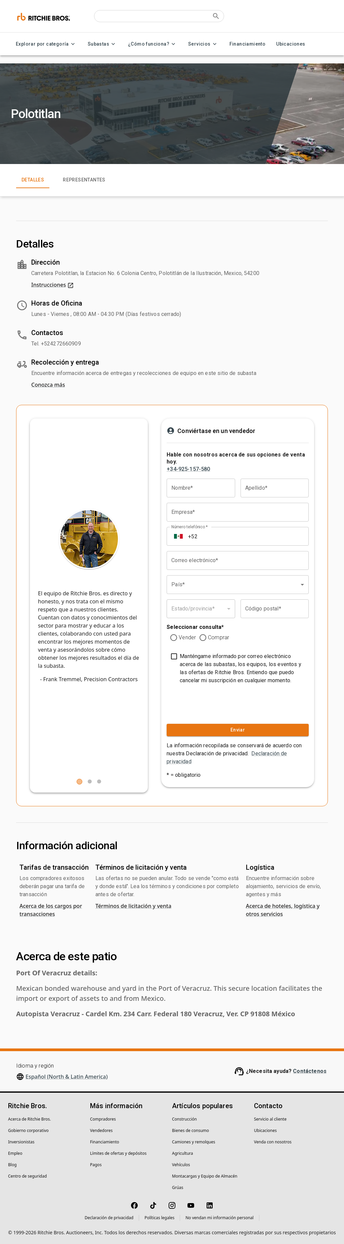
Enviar (238, 730)
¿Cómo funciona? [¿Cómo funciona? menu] (152, 44)
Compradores (103, 1119)
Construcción (184, 1119)
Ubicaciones (290, 44)
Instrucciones (52, 285)
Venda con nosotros (273, 1142)
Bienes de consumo (190, 1130)
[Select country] (178, 536)
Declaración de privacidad (109, 1218)
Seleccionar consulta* (195, 627)
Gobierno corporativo (28, 1130)
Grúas (177, 1187)
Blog (12, 1165)
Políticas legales (159, 1218)
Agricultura (182, 1153)
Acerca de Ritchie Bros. (29, 1119)
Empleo (15, 1153)
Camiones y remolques (193, 1142)
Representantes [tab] (84, 180)
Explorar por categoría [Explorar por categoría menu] (46, 44)
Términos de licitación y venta (133, 906)
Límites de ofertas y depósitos (118, 1153)
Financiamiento (247, 44)
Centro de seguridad (27, 1176)
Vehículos (181, 1165)
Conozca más (48, 384)
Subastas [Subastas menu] (102, 44)
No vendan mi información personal (219, 1218)
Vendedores (101, 1130)
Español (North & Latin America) (67, 1076)
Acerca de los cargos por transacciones (50, 910)
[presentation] (207, 702)
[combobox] (238, 584)
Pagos (95, 1165)
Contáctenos (310, 1071)
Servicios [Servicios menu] (203, 44)
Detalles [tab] (32, 180)
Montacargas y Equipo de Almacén (204, 1176)
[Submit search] (216, 16)
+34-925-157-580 (188, 469)
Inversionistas (21, 1142)
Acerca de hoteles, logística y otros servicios (283, 910)
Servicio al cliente (270, 1119)
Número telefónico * (189, 527)
